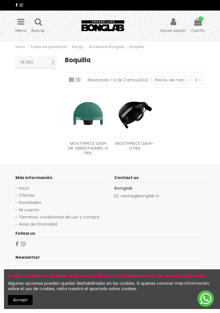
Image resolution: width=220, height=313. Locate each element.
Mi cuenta (29, 210)
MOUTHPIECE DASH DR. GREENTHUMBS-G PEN (88, 148)
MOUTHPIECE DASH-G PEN (134, 146)
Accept (20, 300)
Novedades (30, 202)
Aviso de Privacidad (38, 224)
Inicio (24, 188)
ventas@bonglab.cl (140, 196)
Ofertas (26, 195)
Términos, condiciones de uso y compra (59, 217)
